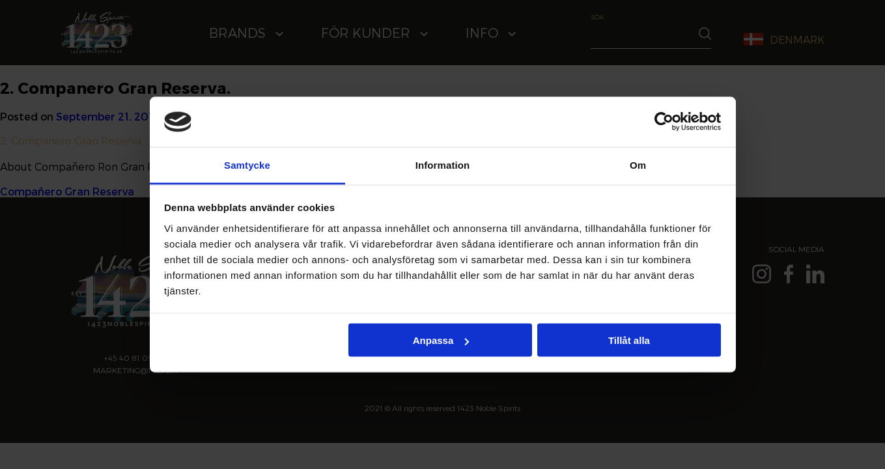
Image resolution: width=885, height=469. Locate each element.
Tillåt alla (629, 340)
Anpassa (441, 340)
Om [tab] (638, 164)
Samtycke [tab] (247, 164)
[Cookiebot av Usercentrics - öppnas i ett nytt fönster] (664, 122)
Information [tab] (442, 164)
